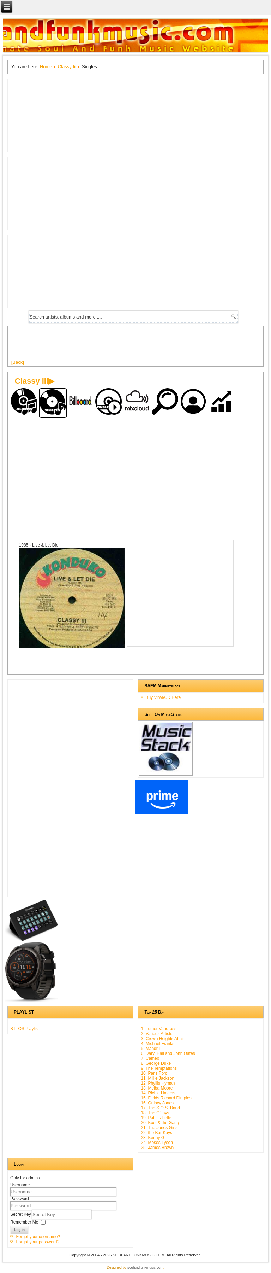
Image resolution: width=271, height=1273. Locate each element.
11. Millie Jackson (157, 1078)
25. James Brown (157, 1147)
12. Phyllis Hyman (158, 1083)
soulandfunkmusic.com (145, 1267)
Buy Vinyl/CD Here (163, 697)
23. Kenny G (152, 1137)
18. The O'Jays (155, 1112)
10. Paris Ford (154, 1073)
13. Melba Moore (157, 1088)
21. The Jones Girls (159, 1127)
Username (20, 1185)
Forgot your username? (38, 1236)
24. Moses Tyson (157, 1142)
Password (19, 1198)
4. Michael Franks (157, 1043)
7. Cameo (150, 1058)
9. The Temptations (159, 1068)
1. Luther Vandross (158, 1028)
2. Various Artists (156, 1033)
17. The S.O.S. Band (160, 1107)
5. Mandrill (150, 1048)
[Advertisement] (139, 345)
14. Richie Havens (158, 1093)
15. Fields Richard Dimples (166, 1098)
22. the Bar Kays (156, 1132)
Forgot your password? (37, 1241)
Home (46, 66)
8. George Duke (156, 1063)
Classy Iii (67, 66)
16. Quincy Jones (157, 1102)
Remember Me (24, 1221)
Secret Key (21, 1213)
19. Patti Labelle (156, 1117)
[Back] (17, 362)
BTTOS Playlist (24, 1028)
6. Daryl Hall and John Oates (168, 1053)
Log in (19, 1230)
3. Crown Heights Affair (162, 1038)
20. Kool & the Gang (160, 1122)
